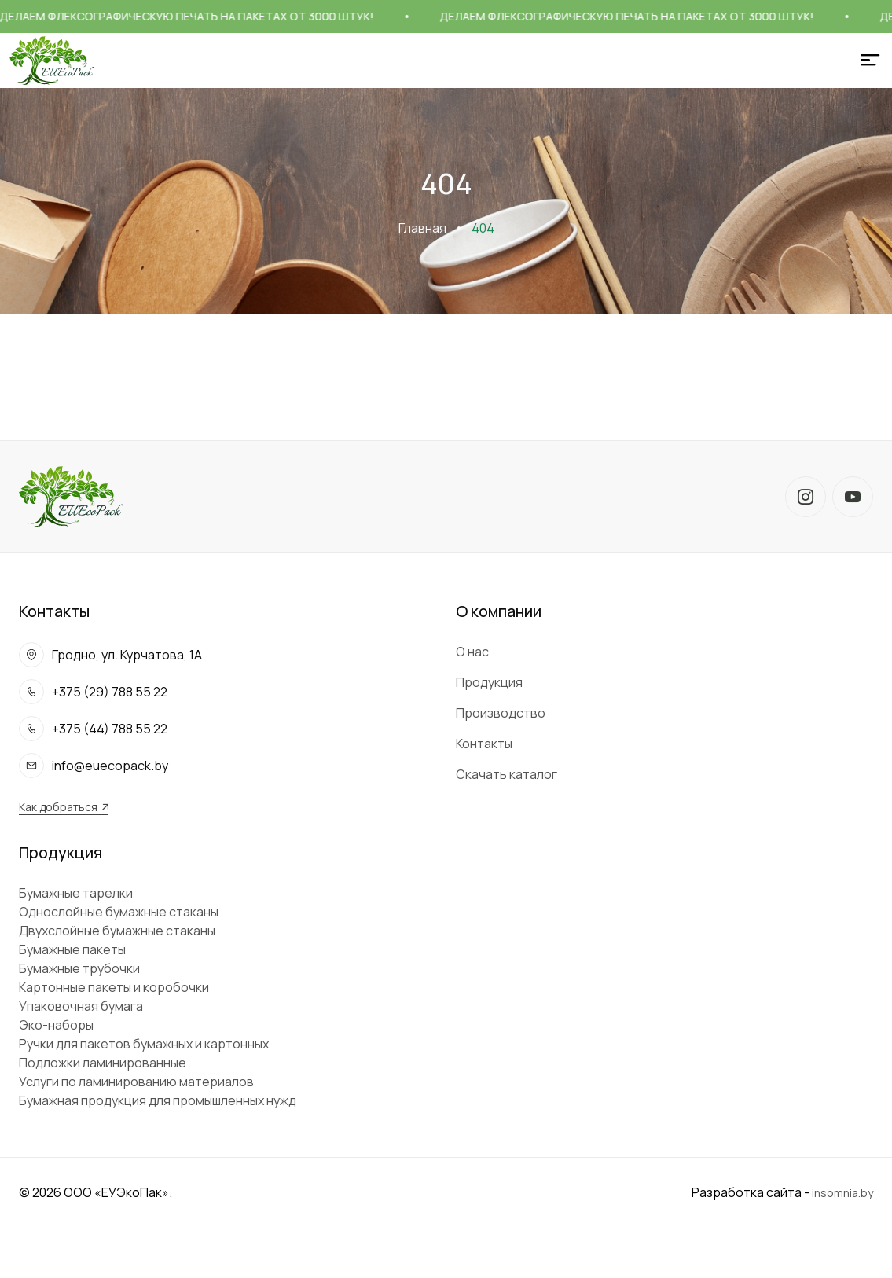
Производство (500, 713)
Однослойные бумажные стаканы (118, 911)
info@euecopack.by (110, 765)
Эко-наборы (56, 1025)
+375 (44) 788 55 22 (109, 728)
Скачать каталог (506, 774)
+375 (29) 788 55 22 (109, 691)
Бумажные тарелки (76, 893)
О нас (472, 651)
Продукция (489, 682)
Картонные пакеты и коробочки (114, 987)
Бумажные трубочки (79, 968)
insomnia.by (842, 1192)
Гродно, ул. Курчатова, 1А (127, 654)
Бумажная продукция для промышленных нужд (157, 1100)
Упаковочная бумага (81, 1006)
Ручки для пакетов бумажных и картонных (144, 1043)
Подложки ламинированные (102, 1062)
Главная (422, 228)
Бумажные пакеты (72, 949)
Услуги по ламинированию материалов (136, 1081)
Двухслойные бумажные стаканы (117, 930)
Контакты (484, 743)
